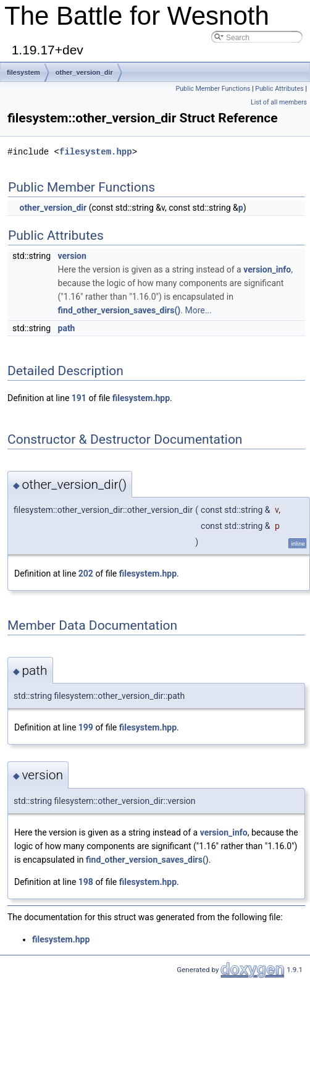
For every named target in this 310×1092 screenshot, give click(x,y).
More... (198, 310)
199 (85, 727)
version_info (267, 269)
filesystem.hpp (95, 152)
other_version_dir (84, 72)
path (66, 328)
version (72, 256)
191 (79, 398)
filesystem (23, 72)
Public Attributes (279, 89)
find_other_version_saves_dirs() (119, 310)
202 (85, 573)
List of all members (279, 102)
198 (85, 882)
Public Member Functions (213, 89)
